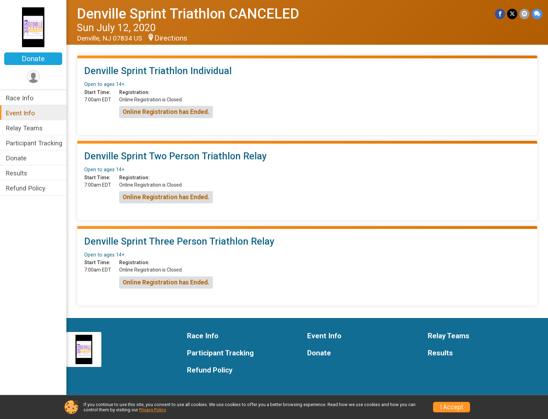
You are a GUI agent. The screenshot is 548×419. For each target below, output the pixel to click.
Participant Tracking (34, 143)
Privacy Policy (152, 409)
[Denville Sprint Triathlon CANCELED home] (33, 27)
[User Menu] (33, 76)
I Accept (451, 407)
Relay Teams (24, 128)
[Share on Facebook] (500, 14)
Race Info (20, 98)
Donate (33, 59)
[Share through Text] (537, 14)
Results (16, 173)
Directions (170, 38)
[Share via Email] (524, 14)
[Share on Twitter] (512, 14)
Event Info (20, 113)
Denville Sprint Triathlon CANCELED (188, 14)
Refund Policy (25, 188)
